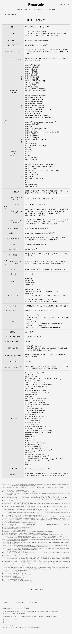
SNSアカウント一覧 (31, 611)
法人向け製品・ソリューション (11, 608)
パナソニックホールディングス (9, 619)
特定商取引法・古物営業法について (54, 616)
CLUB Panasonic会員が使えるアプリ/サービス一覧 (14, 611)
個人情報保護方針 (21, 613)
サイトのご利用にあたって (52, 611)
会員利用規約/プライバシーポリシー (11, 616)
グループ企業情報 (24, 608)
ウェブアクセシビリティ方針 (9, 613)
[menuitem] (19, 9)
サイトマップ (41, 611)
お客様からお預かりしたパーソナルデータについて (32, 616)
